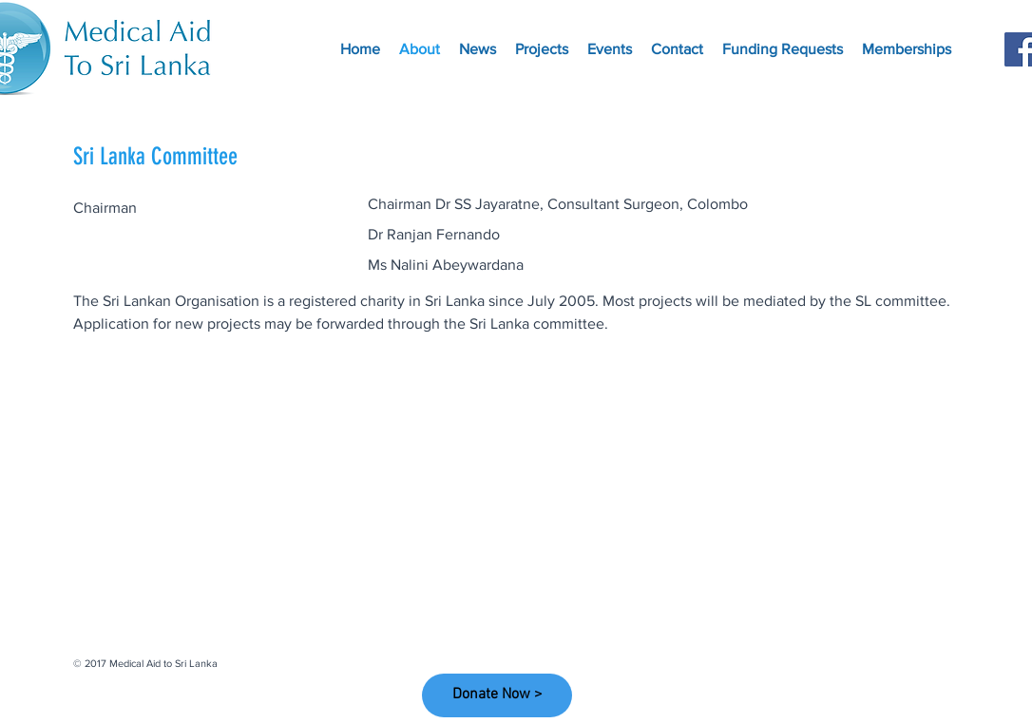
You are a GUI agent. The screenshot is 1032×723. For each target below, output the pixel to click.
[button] (906, 49)
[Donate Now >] (497, 695)
